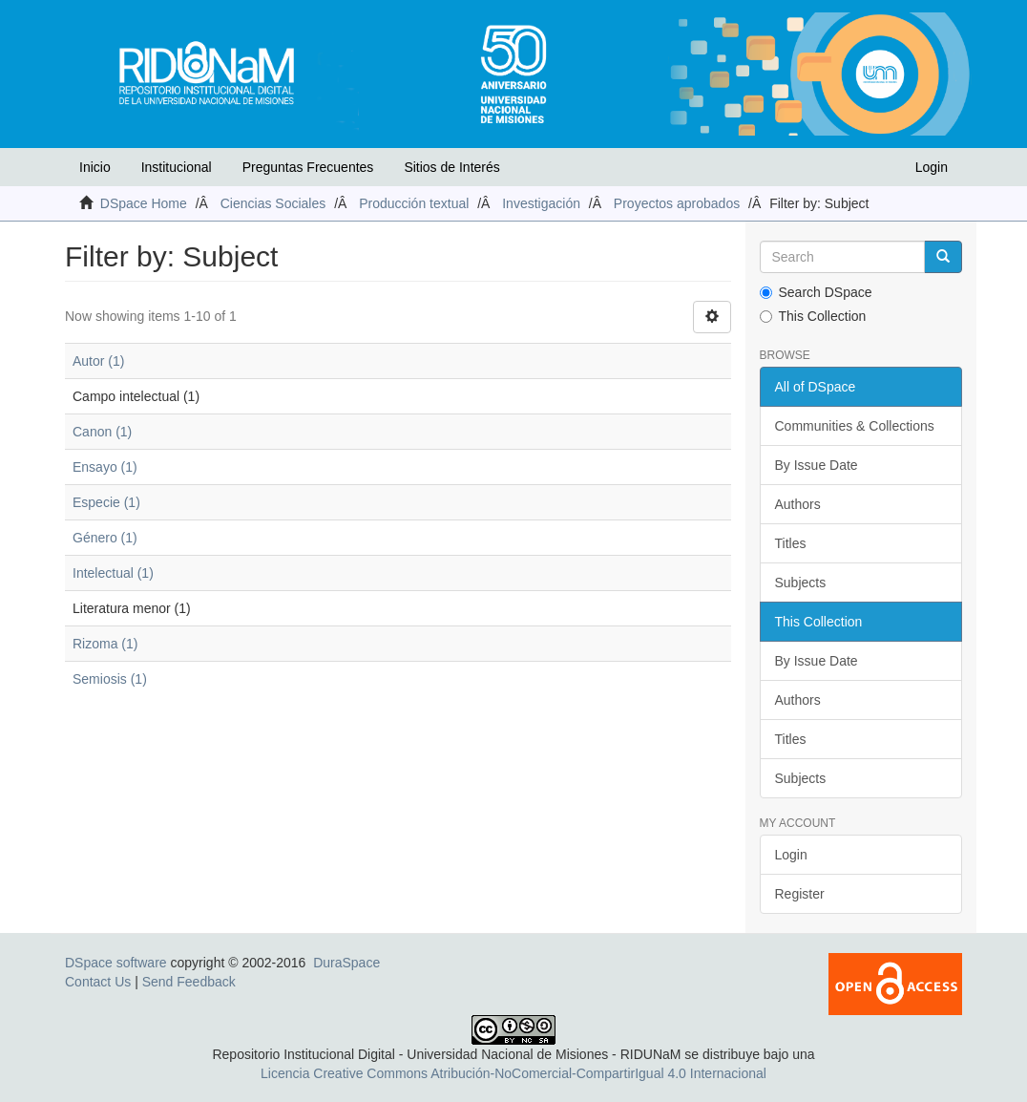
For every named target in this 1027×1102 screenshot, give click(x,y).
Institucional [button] (176, 167)
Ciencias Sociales (273, 203)
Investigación (541, 203)
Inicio (95, 167)
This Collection (813, 316)
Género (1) (105, 537)
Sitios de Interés (451, 167)
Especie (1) (106, 502)
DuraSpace (346, 962)
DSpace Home (143, 203)
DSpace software (116, 962)
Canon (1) (102, 431)
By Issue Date (816, 465)
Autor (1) (98, 361)
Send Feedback (189, 981)
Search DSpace (816, 292)
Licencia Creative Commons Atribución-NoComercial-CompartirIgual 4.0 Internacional (513, 1073)
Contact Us (98, 981)
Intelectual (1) (113, 573)
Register (800, 893)
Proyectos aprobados (677, 203)
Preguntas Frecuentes (308, 167)
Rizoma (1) (105, 643)
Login (791, 854)
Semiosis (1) (110, 679)
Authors (798, 504)
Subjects (801, 582)
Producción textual (414, 203)
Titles (791, 543)
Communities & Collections (854, 426)
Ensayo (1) (105, 467)
